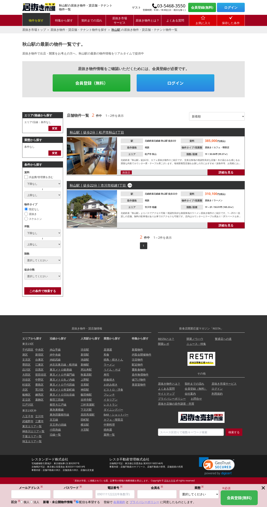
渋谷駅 (85, 349)
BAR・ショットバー (116, 414)
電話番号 (115, 488)
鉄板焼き (109, 379)
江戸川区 (27, 404)
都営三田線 (57, 399)
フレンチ (109, 394)
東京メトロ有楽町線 (62, 389)
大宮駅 (85, 429)
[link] (216, 466)
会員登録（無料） (91, 83)
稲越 (154, 207)
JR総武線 (55, 359)
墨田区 (26, 364)
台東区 (39, 359)
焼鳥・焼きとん (113, 359)
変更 (54, 128)
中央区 (39, 349)
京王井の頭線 (58, 424)
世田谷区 (40, 374)
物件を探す (36, 20)
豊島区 (39, 384)
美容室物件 (139, 384)
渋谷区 (26, 379)
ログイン (231, 7)
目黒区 (39, 369)
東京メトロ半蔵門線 (62, 374)
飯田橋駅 (86, 394)
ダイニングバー (113, 409)
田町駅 (85, 419)
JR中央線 (55, 354)
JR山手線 (55, 349)
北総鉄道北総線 (153, 140)
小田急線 (55, 429)
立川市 (39, 416)
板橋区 (26, 394)
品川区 (26, 369)
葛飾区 (39, 399)
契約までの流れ (91, 20)
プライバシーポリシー (172, 398)
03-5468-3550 (171, 6)
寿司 (106, 374)
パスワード (73, 488)
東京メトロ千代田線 (62, 384)
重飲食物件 (139, 369)
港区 (25, 354)
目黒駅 (85, 384)
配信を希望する (89, 502)
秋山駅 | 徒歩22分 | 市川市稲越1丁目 (98, 185)
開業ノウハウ (195, 339)
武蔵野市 (27, 421)
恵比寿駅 (86, 369)
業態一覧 (109, 434)
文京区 (26, 359)
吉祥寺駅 (86, 399)
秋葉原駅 (86, 374)
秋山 (154, 154)
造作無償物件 (140, 374)
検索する (234, 432)
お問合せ (196, 398)
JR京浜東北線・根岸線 (63, 364)
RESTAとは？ (166, 339)
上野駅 (85, 379)
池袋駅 (85, 359)
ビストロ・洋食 (113, 389)
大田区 (26, 374)
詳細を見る (226, 172)
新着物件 (137, 349)
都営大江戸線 (58, 404)
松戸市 (148, 154)
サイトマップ (166, 393)
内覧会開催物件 (141, 354)
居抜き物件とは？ (147, 20)
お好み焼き (111, 384)
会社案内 (190, 393)
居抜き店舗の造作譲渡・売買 (176, 403)
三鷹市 (39, 421)
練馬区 (39, 394)
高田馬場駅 (88, 414)
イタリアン (111, 399)
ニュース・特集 (196, 344)
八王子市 (27, 416)
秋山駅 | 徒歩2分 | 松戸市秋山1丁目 (97, 132)
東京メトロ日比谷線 (62, 394)
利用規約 (217, 393)
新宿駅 (85, 354)
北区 (25, 389)
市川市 (148, 207)
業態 (199, 488)
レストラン (111, 404)
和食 (106, 354)
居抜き (33, 214)
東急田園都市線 (59, 414)
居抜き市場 (169, 480)
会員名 (157, 488)
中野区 (39, 379)
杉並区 (26, 384)
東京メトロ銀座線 (61, 369)
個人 (26, 502)
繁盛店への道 (223, 339)
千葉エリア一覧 (32, 436)
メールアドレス (31, 488)
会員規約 (119, 502)
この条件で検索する (42, 291)
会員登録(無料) (202, 7)
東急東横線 (57, 409)
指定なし (34, 209)
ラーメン (218, 200)
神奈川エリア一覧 (33, 431)
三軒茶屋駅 (88, 404)
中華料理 (109, 424)
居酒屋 (108, 349)
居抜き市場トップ (34, 30)
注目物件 (137, 359)
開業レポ (163, 344)
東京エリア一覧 (32, 426)
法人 (36, 502)
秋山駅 (115, 30)
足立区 (26, 399)
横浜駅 (85, 424)
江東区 (39, 364)
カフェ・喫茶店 (221, 147)
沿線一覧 (55, 434)
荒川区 (39, 389)
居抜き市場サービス (119, 20)
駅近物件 (137, 364)
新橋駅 (85, 364)
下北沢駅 (86, 409)
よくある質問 (175, 20)
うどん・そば (112, 369)
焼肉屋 (108, 429)
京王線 (54, 419)
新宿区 (39, 354)
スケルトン (35, 219)
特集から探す (64, 20)
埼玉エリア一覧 (32, 441)
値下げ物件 (139, 379)
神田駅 (85, 389)
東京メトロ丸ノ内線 (62, 379)
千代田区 (27, 349)
